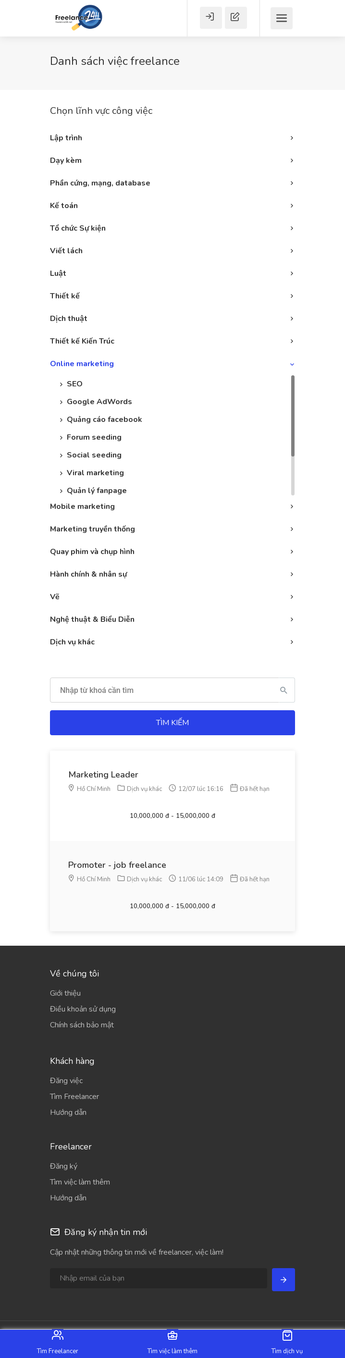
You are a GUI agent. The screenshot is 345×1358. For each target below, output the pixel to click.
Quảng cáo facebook (104, 419)
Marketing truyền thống (92, 529)
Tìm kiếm (172, 722)
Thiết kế (65, 296)
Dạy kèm (66, 160)
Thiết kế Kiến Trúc (82, 341)
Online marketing (82, 363)
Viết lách (66, 251)
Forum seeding (94, 437)
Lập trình (66, 138)
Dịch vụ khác (72, 642)
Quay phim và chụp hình (92, 551)
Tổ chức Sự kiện (78, 228)
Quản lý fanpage (97, 490)
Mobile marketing (82, 506)
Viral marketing (95, 473)
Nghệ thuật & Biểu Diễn (92, 619)
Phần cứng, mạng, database (100, 183)
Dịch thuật (68, 318)
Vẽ (55, 597)
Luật (58, 273)
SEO (75, 384)
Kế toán (64, 205)
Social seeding (94, 455)
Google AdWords (99, 401)
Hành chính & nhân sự (88, 574)
